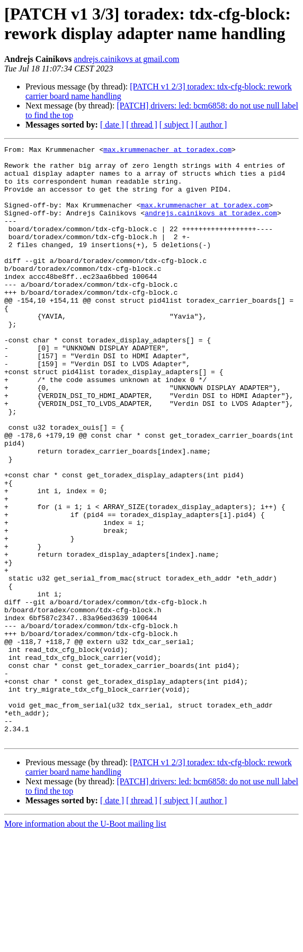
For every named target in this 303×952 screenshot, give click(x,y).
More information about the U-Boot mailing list (85, 942)
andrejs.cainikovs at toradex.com (211, 227)
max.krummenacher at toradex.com (167, 151)
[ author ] (211, 124)
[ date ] (112, 124)
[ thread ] (141, 124)
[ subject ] (176, 124)
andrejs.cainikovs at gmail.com (126, 59)
